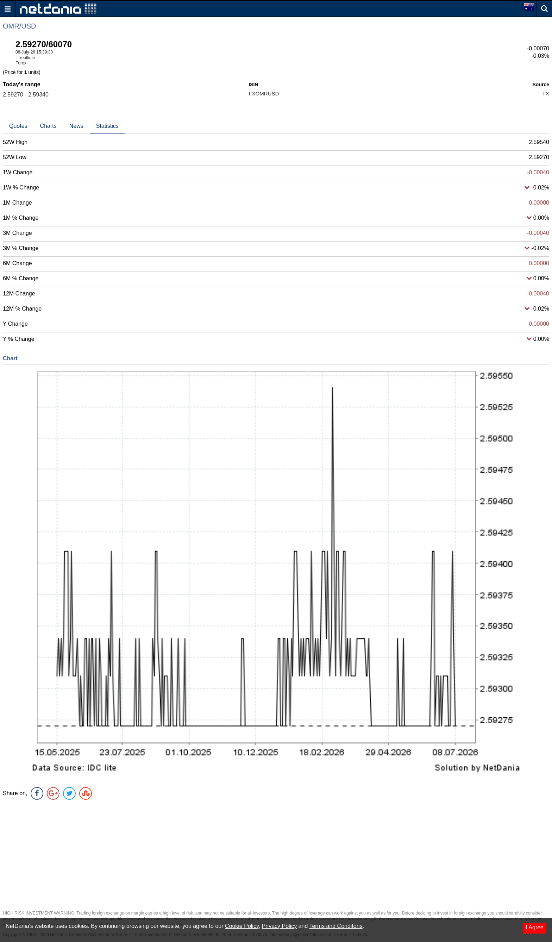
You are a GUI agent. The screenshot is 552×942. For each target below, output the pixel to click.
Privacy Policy (279, 926)
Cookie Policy (242, 926)
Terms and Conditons (335, 926)
